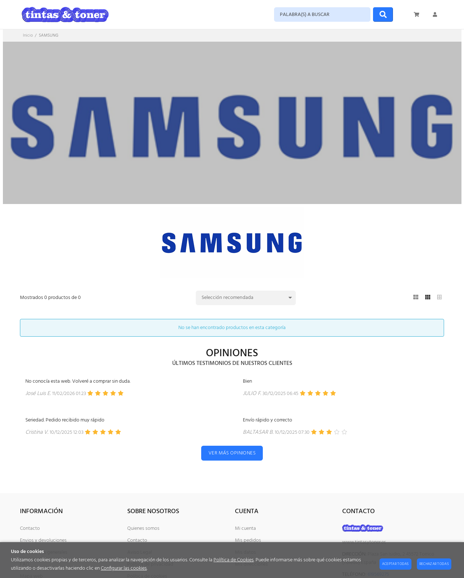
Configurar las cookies (124, 568)
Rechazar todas (434, 564)
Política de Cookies (234, 560)
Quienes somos (143, 528)
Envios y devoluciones (43, 540)
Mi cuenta (245, 528)
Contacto (30, 528)
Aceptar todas (395, 564)
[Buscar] (383, 14)
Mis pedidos (248, 540)
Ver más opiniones (232, 453)
